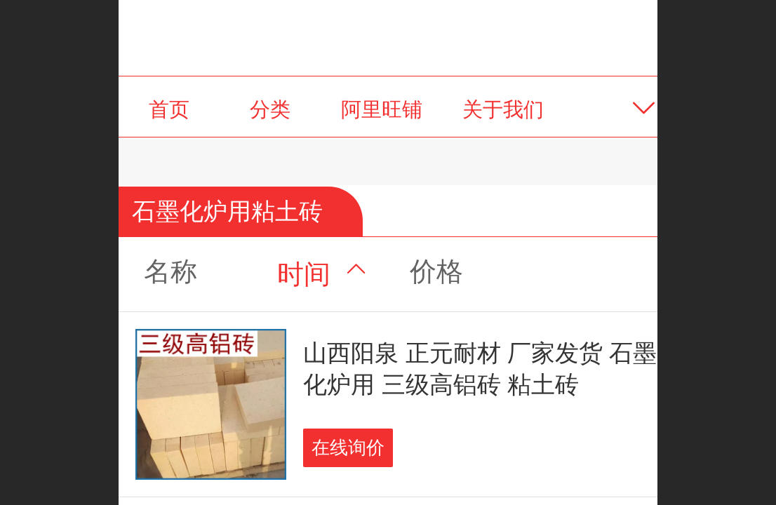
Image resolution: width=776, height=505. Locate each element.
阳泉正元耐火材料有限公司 (388, 37)
